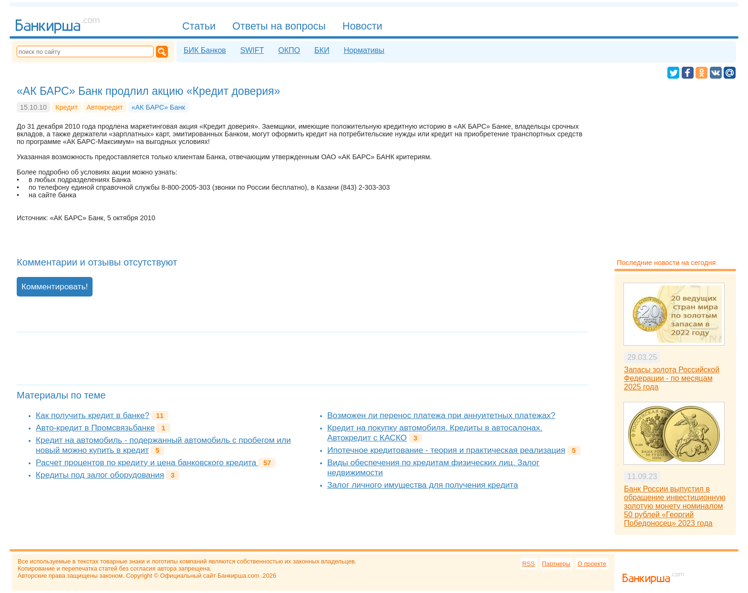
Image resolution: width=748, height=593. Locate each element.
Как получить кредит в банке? (92, 415)
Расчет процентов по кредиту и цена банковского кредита (147, 462)
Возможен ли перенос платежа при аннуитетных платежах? (441, 415)
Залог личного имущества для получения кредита (422, 485)
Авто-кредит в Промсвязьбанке (95, 427)
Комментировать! (54, 286)
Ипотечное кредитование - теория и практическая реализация (446, 450)
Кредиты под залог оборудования (100, 475)
